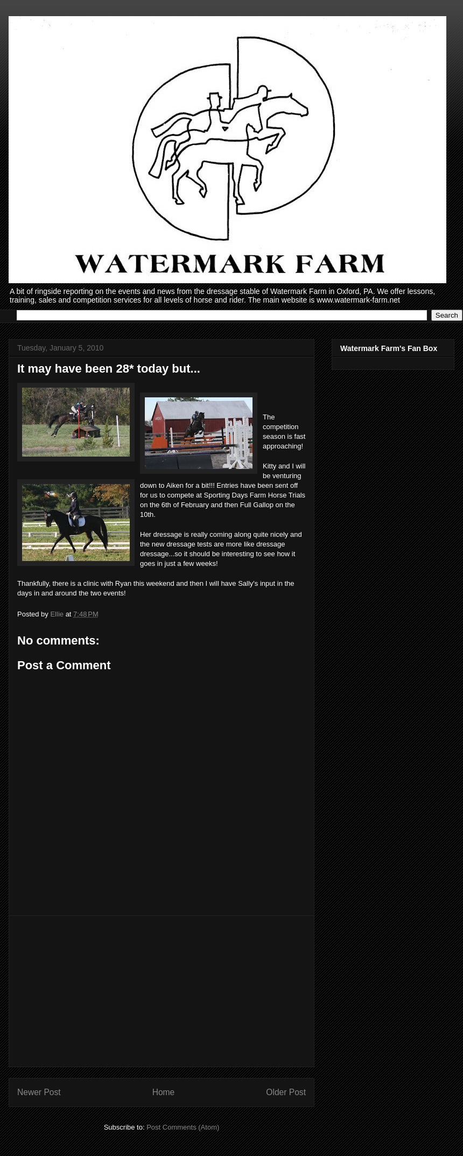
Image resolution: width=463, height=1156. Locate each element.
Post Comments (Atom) (182, 1127)
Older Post (286, 1092)
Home (163, 1092)
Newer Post (39, 1092)
